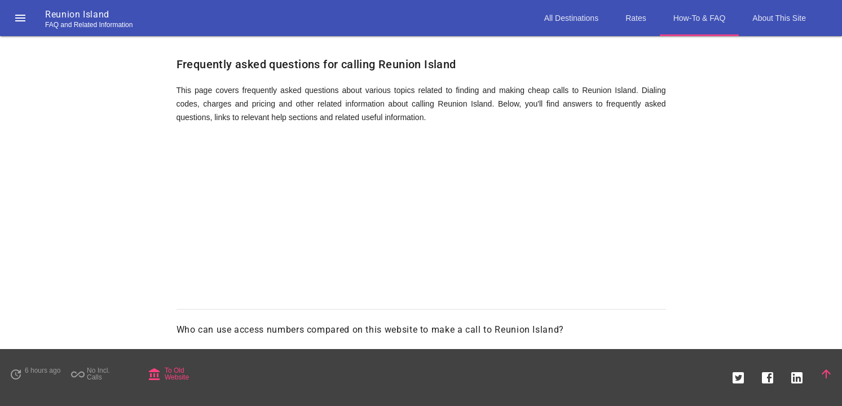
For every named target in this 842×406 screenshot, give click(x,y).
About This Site (779, 18)
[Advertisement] (421, 221)
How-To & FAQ (699, 18)
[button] (20, 18)
